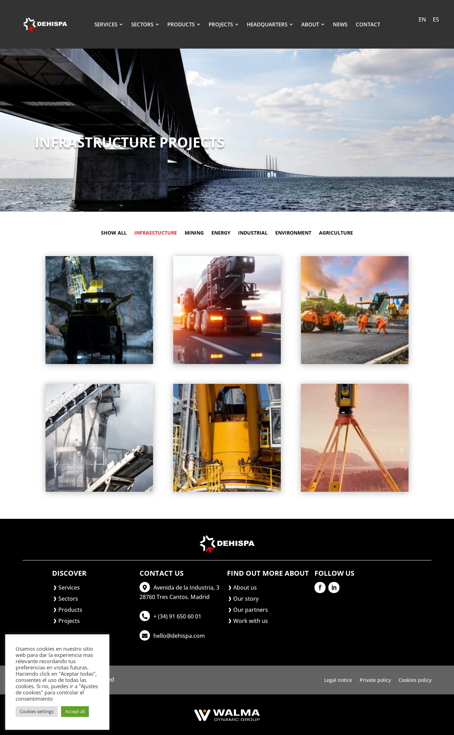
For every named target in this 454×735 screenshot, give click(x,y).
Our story (246, 598)
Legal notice (338, 680)
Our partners (250, 610)
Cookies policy (414, 680)
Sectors (68, 598)
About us (245, 587)
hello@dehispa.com (179, 636)
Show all (114, 233)
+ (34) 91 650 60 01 (177, 616)
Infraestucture (155, 233)
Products (70, 610)
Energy (220, 233)
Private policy (375, 680)
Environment (293, 233)
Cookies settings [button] (36, 711)
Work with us (250, 621)
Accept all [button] (75, 711)
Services (69, 587)
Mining (194, 233)
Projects (69, 621)
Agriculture (336, 233)
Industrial (253, 233)
